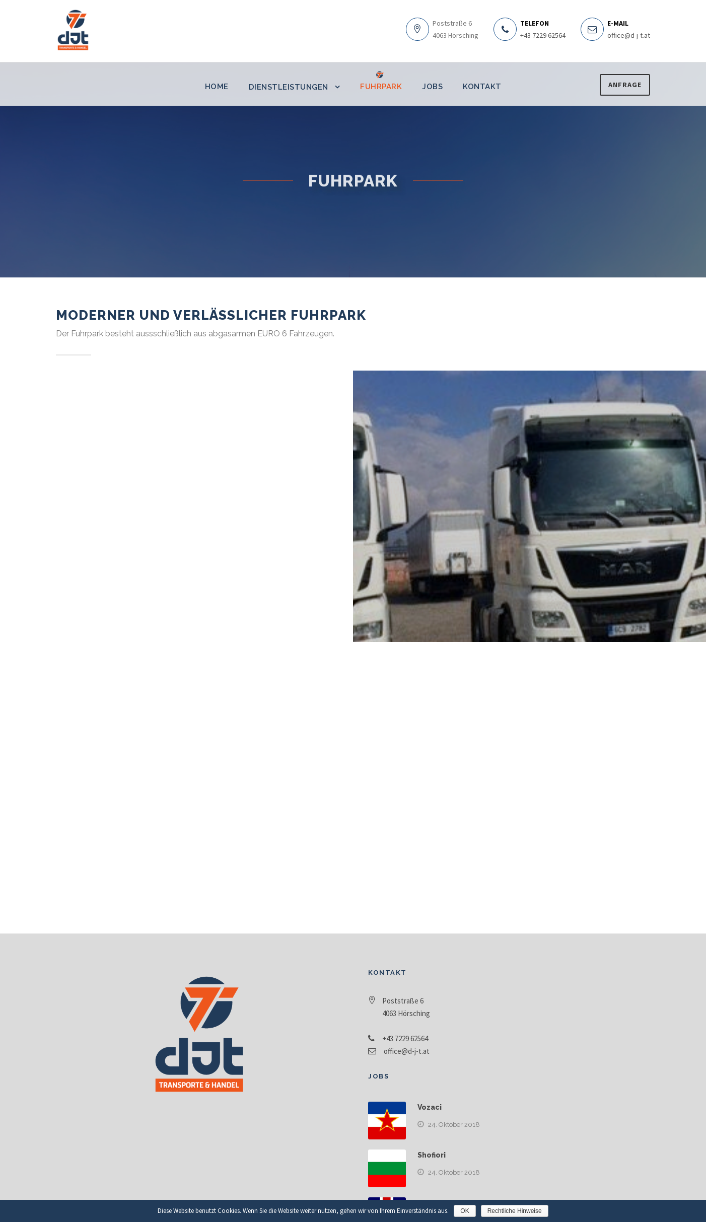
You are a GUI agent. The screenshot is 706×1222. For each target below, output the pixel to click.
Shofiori (431, 1155)
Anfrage (625, 84)
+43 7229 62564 (543, 35)
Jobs (432, 86)
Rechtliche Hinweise (514, 1210)
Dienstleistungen (288, 87)
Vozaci (429, 1107)
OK (464, 1210)
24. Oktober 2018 (454, 1124)
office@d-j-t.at (628, 35)
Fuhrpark (381, 86)
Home (217, 86)
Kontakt (482, 86)
